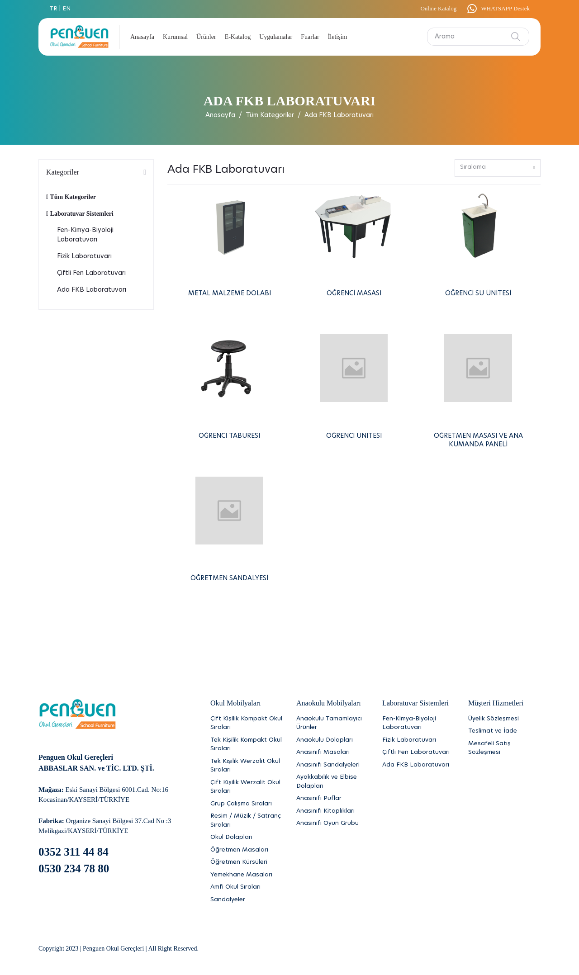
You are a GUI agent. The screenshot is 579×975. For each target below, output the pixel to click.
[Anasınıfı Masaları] (332, 752)
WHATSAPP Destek (498, 8)
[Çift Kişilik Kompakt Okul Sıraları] (246, 723)
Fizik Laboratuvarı (84, 256)
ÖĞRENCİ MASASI (354, 293)
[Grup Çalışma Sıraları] (246, 804)
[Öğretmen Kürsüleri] (246, 862)
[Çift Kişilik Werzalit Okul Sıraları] (246, 787)
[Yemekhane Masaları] (246, 875)
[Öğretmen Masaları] (246, 850)
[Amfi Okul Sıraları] (246, 887)
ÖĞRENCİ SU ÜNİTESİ (478, 293)
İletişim (337, 36)
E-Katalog (238, 36)
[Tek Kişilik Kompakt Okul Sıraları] (246, 744)
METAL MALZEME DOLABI (229, 293)
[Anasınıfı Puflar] (332, 798)
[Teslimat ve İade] (504, 731)
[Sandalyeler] (246, 899)
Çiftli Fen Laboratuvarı (91, 273)
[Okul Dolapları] (246, 837)
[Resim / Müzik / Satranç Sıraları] (246, 820)
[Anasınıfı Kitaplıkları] (332, 811)
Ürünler (206, 36)
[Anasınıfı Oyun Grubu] (332, 823)
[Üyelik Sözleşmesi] (504, 719)
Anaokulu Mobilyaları (328, 703)
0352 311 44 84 (73, 852)
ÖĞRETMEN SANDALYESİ (229, 578)
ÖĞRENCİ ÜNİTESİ (354, 436)
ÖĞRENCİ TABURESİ (229, 436)
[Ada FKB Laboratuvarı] (418, 765)
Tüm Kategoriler (270, 115)
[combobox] (498, 168)
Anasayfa (142, 36)
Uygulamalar (275, 36)
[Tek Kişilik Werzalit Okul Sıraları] (246, 766)
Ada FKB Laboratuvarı (91, 290)
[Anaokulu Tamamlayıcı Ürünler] (332, 723)
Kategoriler (62, 172)
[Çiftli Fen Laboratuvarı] (418, 752)
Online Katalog (438, 8)
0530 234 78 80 (73, 868)
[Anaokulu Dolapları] (332, 740)
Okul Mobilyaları (235, 703)
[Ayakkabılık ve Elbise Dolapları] (332, 781)
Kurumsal (175, 36)
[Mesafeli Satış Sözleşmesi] (504, 748)
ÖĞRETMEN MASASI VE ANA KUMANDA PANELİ (478, 440)
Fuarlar (310, 36)
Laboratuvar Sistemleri (80, 213)
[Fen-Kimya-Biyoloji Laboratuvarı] (418, 723)
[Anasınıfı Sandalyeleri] (332, 765)
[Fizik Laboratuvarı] (418, 740)
